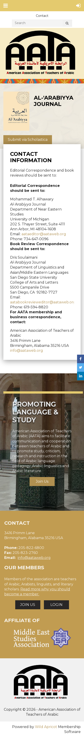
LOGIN (56, 605)
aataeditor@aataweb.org (44, 234)
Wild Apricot (46, 727)
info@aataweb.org (26, 350)
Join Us (42, 481)
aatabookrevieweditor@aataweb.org (43, 302)
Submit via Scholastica (27, 139)
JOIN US (27, 605)
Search (67, 24)
